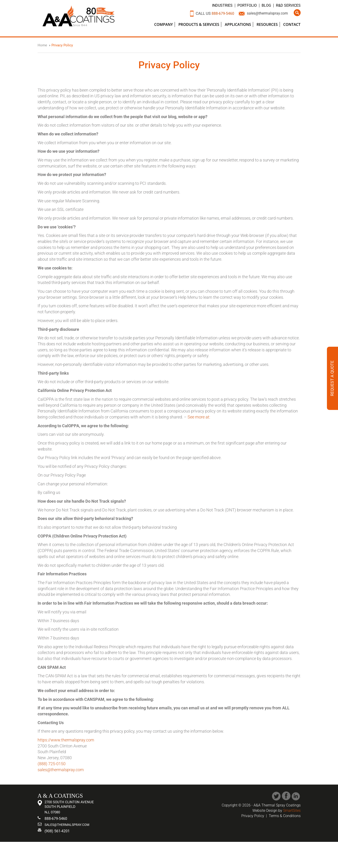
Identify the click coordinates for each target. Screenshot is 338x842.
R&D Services (288, 5)
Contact (292, 24)
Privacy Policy (252, 816)
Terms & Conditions (285, 816)
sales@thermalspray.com (266, 13)
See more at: (199, 417)
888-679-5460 (218, 13)
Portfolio (247, 5)
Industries (222, 5)
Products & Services (198, 24)
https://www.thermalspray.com (66, 739)
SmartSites (292, 810)
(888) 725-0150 (52, 763)
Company (163, 24)
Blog (266, 5)
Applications (238, 24)
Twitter (276, 795)
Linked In (296, 795)
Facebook (286, 795)
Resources (267, 24)
